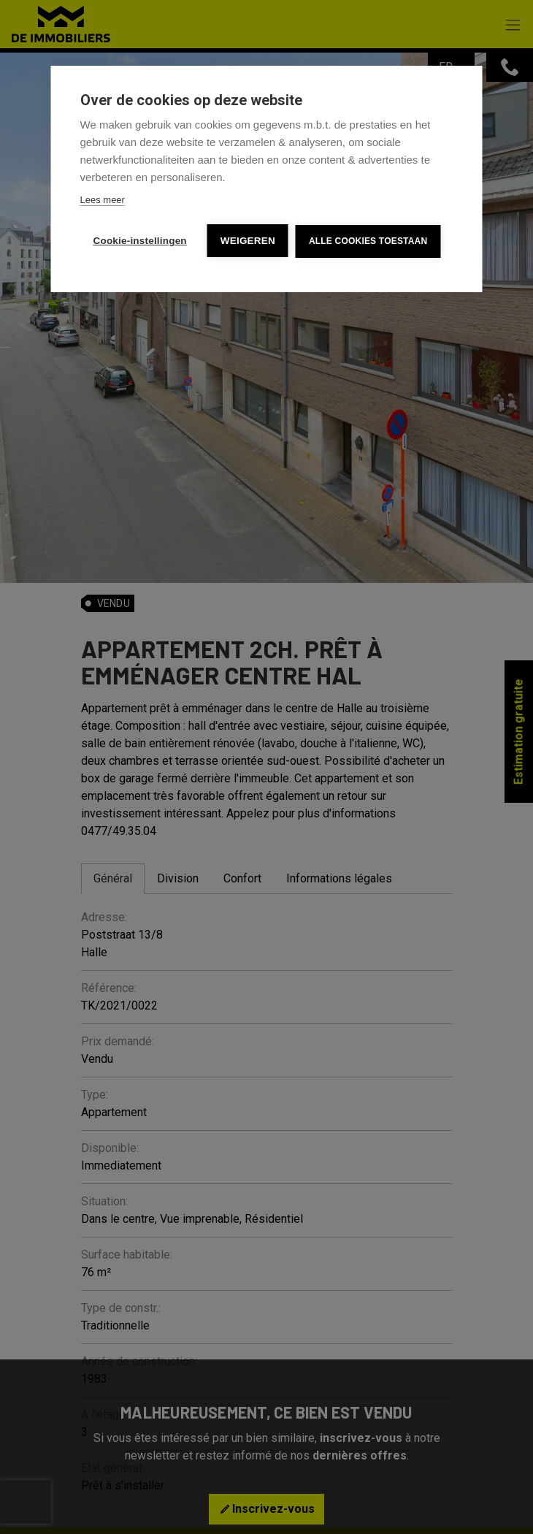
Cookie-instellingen (140, 240)
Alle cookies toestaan (368, 241)
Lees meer (102, 199)
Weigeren (248, 240)
